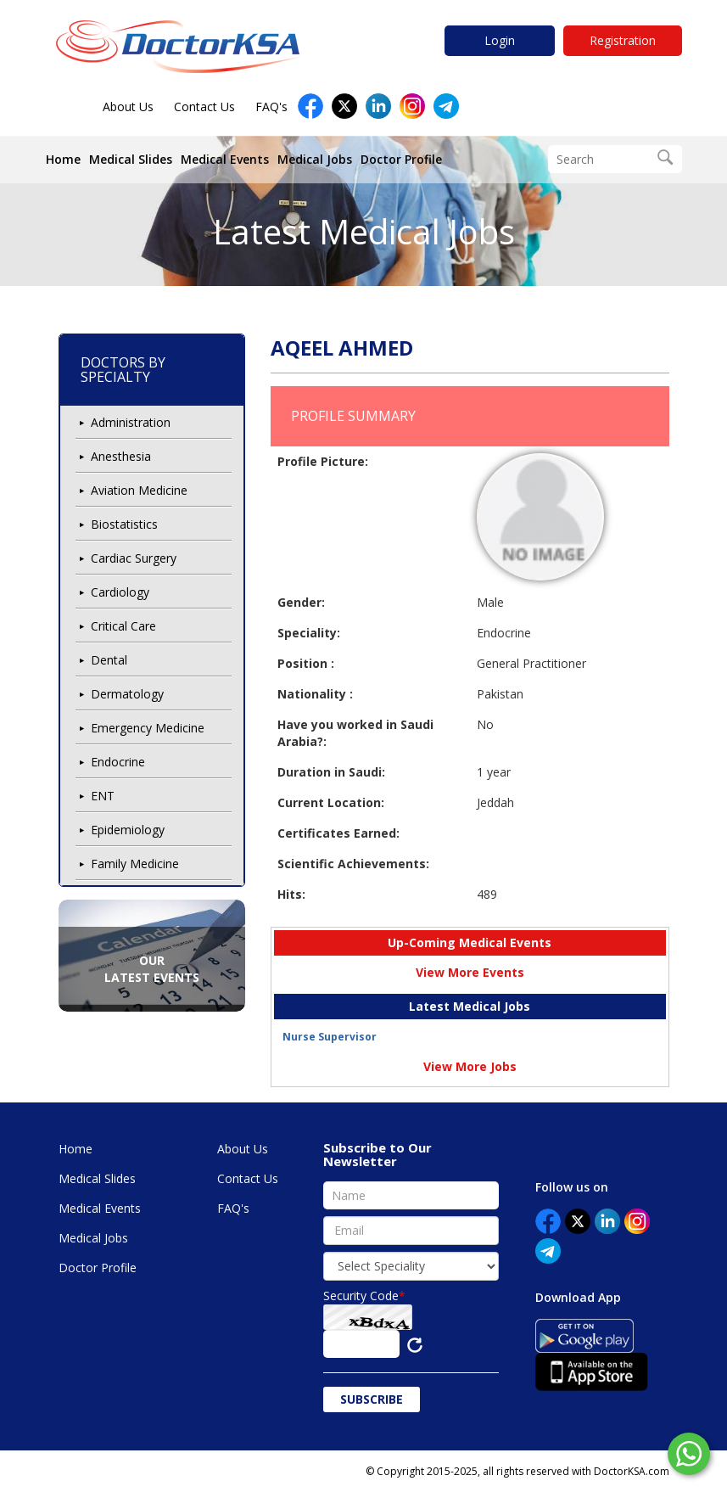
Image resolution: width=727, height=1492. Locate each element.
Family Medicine (135, 863)
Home (63, 159)
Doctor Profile (401, 159)
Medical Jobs (314, 159)
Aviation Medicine (139, 490)
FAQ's (271, 106)
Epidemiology (128, 830)
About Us (128, 106)
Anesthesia (121, 456)
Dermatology (127, 694)
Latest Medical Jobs (364, 231)
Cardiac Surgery (133, 558)
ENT (103, 796)
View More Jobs (470, 1066)
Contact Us (204, 106)
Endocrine (118, 762)
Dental (109, 660)
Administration (131, 422)
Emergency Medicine (147, 728)
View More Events (470, 972)
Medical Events (225, 159)
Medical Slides (130, 159)
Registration (623, 40)
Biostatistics (124, 524)
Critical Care (123, 626)
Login (499, 40)
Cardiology (120, 592)
